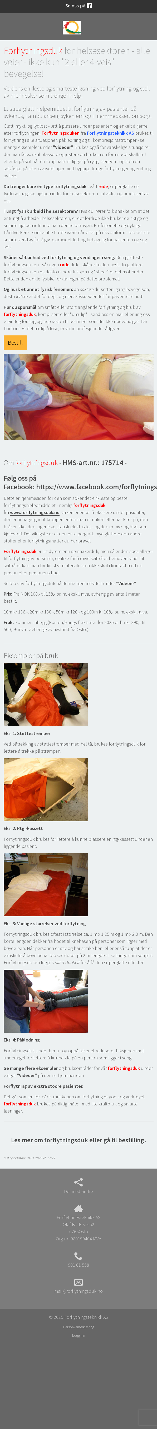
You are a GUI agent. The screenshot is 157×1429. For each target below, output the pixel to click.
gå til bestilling (124, 1140)
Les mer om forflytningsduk (49, 1140)
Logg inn (78, 1335)
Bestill (15, 342)
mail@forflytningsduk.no (78, 1286)
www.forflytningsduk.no (35, 512)
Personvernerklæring (78, 1327)
